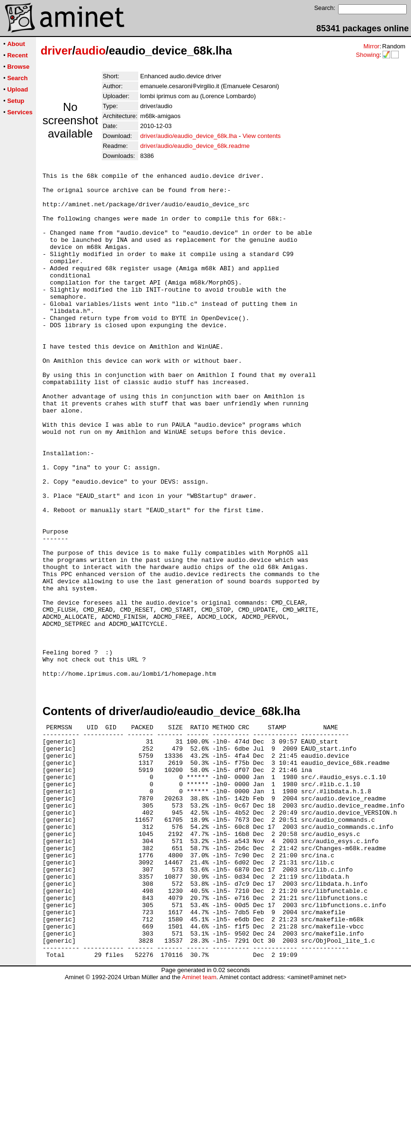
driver (56, 50)
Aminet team (199, 1126)
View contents (261, 135)
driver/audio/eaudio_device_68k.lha (188, 135)
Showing (367, 54)
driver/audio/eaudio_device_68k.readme (195, 145)
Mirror (371, 46)
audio (90, 50)
